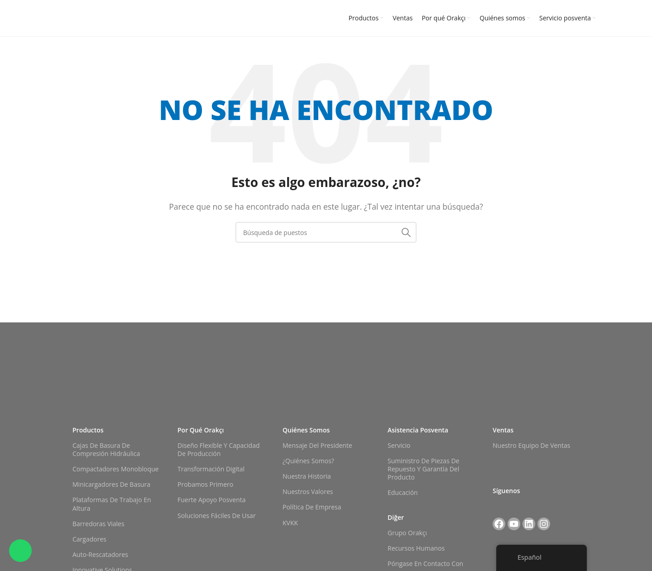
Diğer (396, 517)
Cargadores (89, 539)
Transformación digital (210, 469)
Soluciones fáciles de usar (216, 515)
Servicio (399, 445)
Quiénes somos (306, 430)
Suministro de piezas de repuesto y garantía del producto (423, 468)
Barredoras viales (98, 523)
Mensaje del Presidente (317, 445)
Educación (403, 492)
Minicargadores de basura (111, 484)
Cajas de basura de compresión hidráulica (106, 449)
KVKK (290, 522)
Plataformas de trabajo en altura (111, 503)
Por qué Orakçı (200, 430)
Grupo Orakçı (407, 532)
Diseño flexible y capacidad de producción (218, 449)
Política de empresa (312, 507)
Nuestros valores (308, 491)
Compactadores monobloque (115, 469)
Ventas (503, 430)
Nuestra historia (307, 476)
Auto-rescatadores (100, 554)
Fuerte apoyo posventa (211, 499)
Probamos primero (205, 484)
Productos (88, 430)
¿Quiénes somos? (308, 460)
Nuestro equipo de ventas (531, 445)
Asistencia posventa (418, 430)
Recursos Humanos (416, 548)
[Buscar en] (326, 232)
